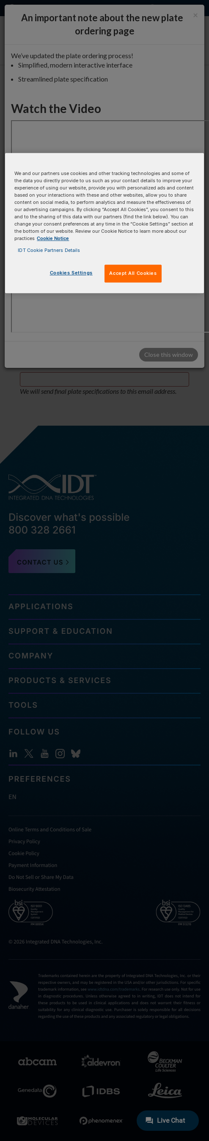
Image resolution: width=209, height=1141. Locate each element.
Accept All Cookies (133, 273)
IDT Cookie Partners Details (49, 250)
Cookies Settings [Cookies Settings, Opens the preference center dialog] (71, 273)
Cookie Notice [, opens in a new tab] (53, 239)
